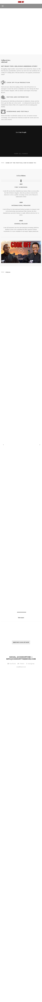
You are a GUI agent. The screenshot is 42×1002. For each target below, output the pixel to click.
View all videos (21, 153)
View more (21, 617)
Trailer (21, 254)
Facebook (12, 663)
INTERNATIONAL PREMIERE (21, 205)
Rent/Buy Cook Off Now (21, 642)
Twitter (21, 663)
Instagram (30, 663)
